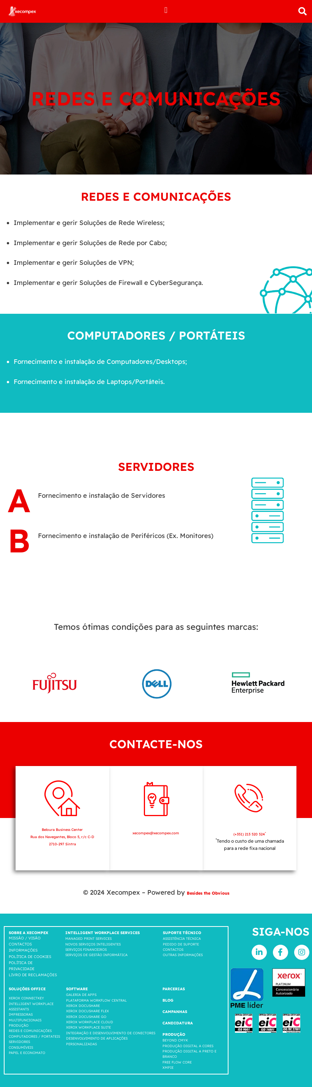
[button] (166, 10)
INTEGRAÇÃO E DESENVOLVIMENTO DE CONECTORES (110, 1033)
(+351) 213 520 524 (249, 834)
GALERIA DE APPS (81, 995)
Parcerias (173, 988)
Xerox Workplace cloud (89, 1022)
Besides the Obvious (208, 892)
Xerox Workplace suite (88, 1027)
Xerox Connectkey (26, 998)
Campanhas (174, 1011)
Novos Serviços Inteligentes (93, 944)
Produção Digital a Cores (187, 1046)
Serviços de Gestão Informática (96, 955)
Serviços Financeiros (86, 949)
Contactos (20, 944)
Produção (18, 1025)
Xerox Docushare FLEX (87, 1011)
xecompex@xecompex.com (156, 832)
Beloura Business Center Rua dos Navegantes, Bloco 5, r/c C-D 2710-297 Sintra (62, 836)
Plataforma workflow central (96, 1000)
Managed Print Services (88, 938)
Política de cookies (30, 956)
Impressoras (21, 1014)
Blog (167, 1000)
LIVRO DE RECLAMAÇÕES (33, 974)
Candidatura (177, 1023)
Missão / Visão (25, 938)
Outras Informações (183, 955)
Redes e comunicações (30, 1031)
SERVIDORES (19, 1042)
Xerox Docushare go (86, 1017)
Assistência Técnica (182, 938)
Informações (23, 950)
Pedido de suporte (181, 944)
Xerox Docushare (83, 1006)
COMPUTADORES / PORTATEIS (34, 1036)
